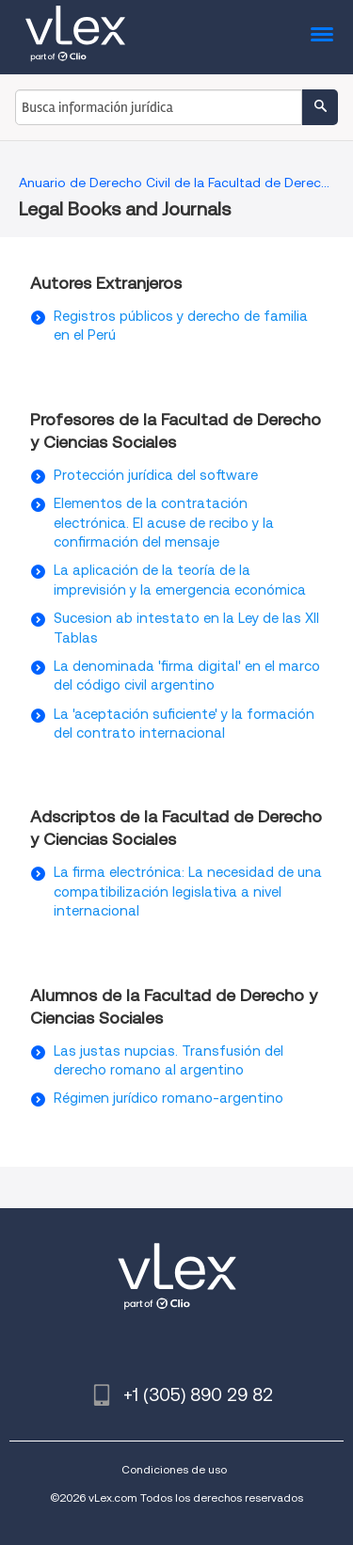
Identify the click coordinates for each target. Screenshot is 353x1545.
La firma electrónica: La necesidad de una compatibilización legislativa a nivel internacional (188, 891)
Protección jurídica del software (156, 475)
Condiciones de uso (174, 1469)
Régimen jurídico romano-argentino (168, 1098)
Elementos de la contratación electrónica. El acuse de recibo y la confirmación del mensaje (164, 523)
